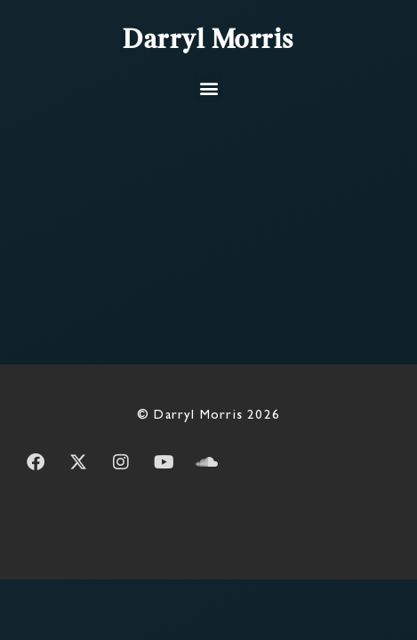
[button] (208, 87)
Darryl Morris (208, 40)
